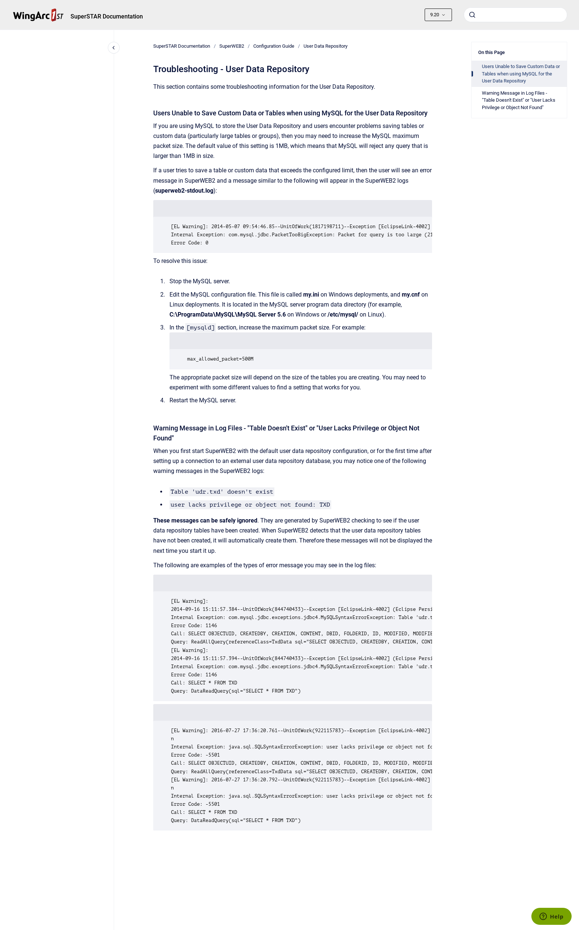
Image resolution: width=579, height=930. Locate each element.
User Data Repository (325, 46)
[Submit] (472, 15)
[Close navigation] (114, 48)
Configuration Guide (273, 46)
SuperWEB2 (231, 46)
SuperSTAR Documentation (107, 16)
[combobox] (515, 15)
